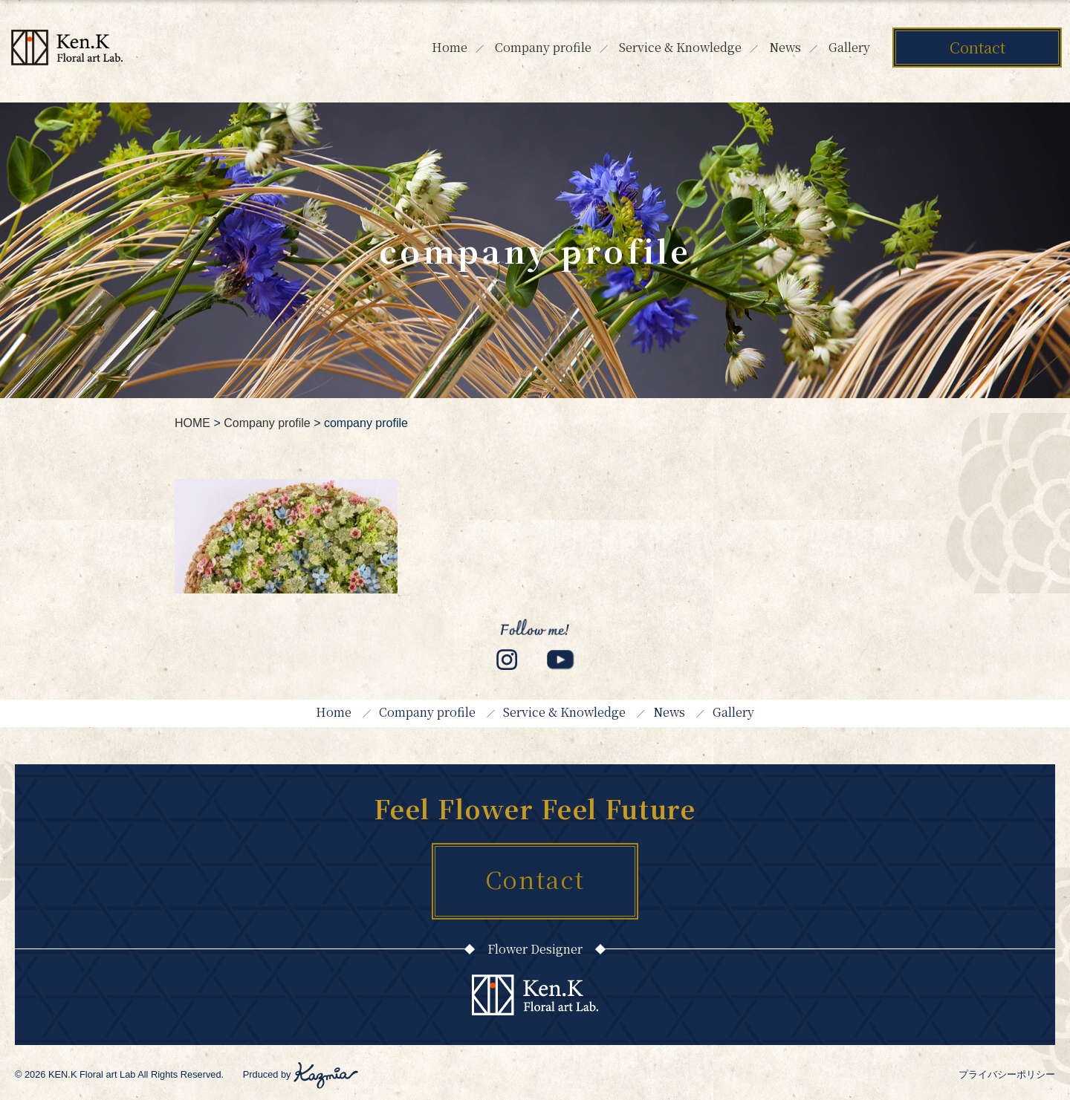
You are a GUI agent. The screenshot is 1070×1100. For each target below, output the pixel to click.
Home (449, 47)
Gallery (849, 47)
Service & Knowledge (680, 47)
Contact (977, 47)
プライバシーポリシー (1007, 1074)
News (785, 47)
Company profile (543, 47)
